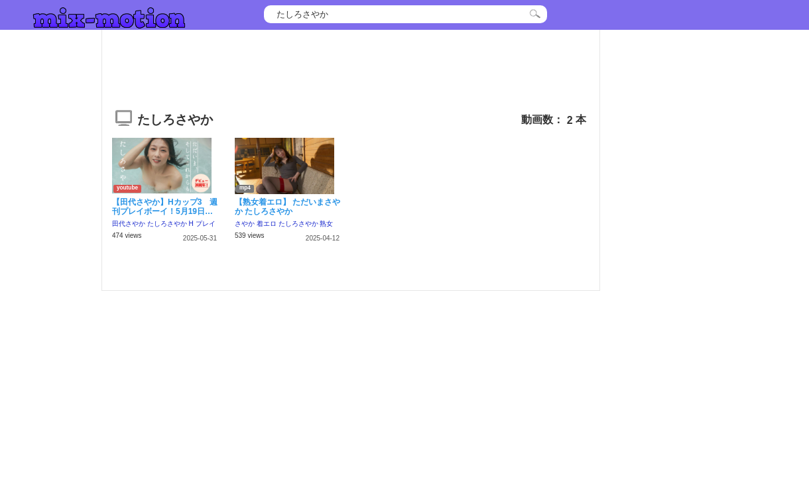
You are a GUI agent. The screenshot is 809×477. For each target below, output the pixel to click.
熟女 (326, 223)
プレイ (206, 223)
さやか (245, 223)
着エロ (267, 223)
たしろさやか (167, 223)
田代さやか (128, 223)
